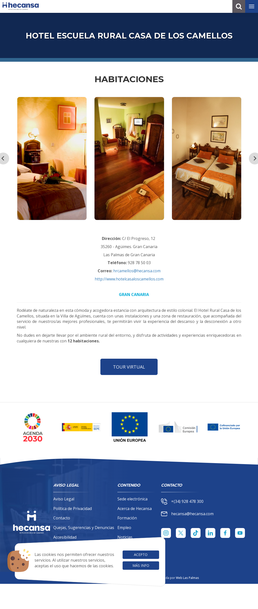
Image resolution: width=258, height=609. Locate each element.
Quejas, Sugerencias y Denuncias (83, 527)
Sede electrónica (132, 499)
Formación (127, 518)
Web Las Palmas (187, 578)
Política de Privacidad (72, 508)
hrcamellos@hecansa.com (137, 271)
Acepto (140, 554)
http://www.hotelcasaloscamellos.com (129, 279)
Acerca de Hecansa (134, 508)
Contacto (61, 518)
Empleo (124, 527)
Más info (140, 565)
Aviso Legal (63, 499)
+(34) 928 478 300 (182, 501)
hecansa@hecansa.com (187, 514)
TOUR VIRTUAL (129, 367)
